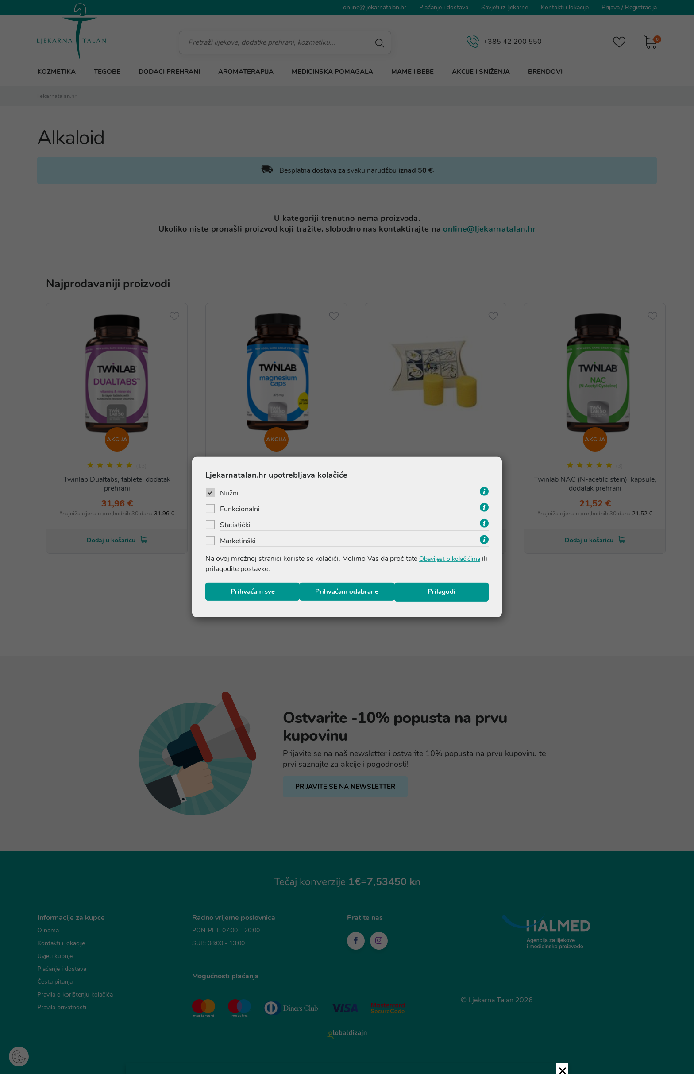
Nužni (229, 491)
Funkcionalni (240, 508)
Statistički (235, 524)
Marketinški (238, 540)
